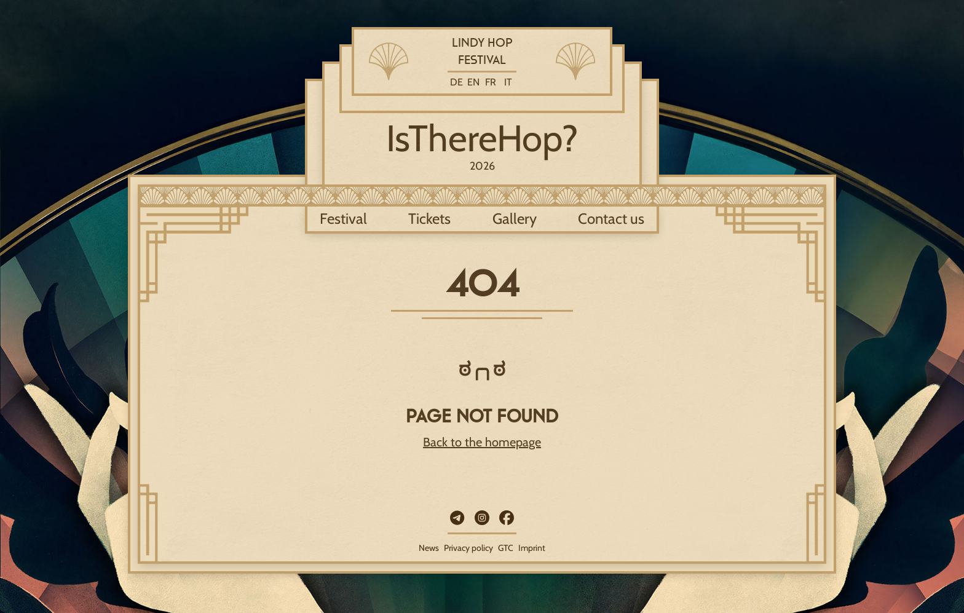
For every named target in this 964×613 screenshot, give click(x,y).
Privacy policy (468, 547)
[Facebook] (506, 517)
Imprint (531, 547)
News (429, 547)
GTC (505, 547)
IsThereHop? (482, 138)
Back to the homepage (482, 442)
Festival (343, 218)
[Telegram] (457, 517)
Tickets (429, 218)
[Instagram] (482, 517)
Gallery (514, 218)
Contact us (611, 218)
